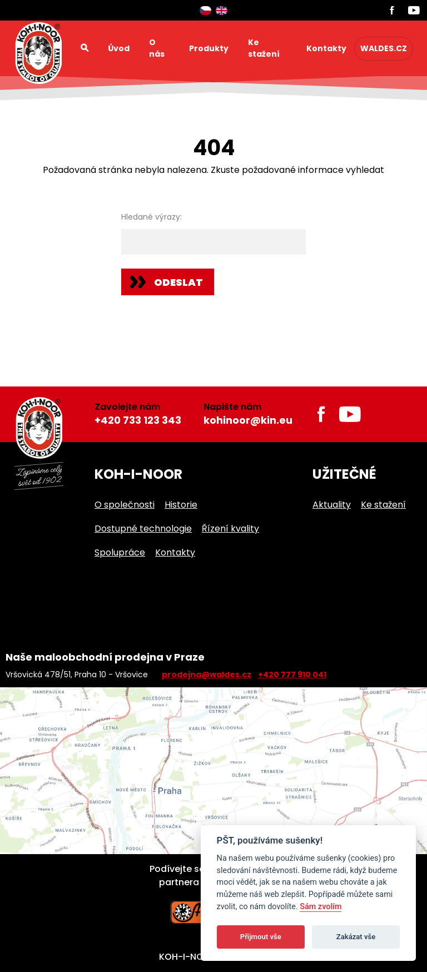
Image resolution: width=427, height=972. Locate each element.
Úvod (119, 48)
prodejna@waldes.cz (206, 674)
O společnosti (125, 504)
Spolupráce (120, 552)
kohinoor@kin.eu (247, 420)
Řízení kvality (230, 528)
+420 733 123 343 (138, 420)
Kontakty (326, 48)
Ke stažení (264, 48)
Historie (181, 504)
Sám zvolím (320, 906)
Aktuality (331, 504)
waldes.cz (383, 48)
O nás (157, 48)
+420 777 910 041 (292, 674)
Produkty (209, 48)
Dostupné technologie (143, 528)
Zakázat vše (356, 937)
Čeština (205, 10)
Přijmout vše (260, 937)
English (221, 10)
